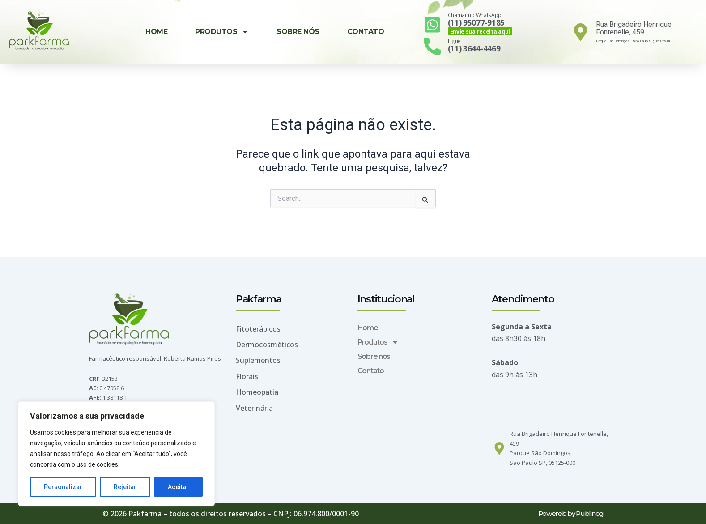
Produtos (222, 32)
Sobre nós (297, 31)
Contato (365, 31)
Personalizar (63, 486)
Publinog (590, 513)
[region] (116, 453)
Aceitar (178, 486)
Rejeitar (125, 486)
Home (156, 31)
